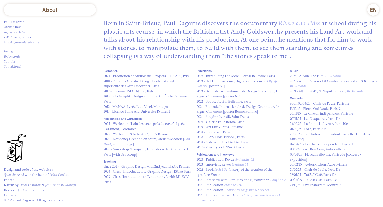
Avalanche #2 (244, 159)
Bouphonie (213, 117)
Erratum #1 (240, 164)
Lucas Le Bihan (30, 185)
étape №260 (233, 185)
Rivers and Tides (299, 23)
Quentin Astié (14, 175)
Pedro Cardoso (59, 175)
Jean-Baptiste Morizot (60, 185)
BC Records (12, 56)
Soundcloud (12, 66)
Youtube (10, 61)
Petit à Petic (222, 169)
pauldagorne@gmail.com (21, 42)
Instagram (11, 51)
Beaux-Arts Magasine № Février (246, 190)
